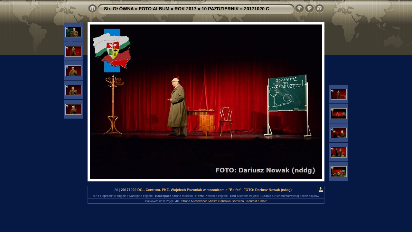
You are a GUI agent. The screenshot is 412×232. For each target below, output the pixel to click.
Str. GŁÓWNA (119, 8)
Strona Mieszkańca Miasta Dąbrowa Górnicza (212, 201)
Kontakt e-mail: (256, 201)
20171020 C (256, 8)
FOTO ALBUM (154, 8)
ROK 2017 (185, 8)
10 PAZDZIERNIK (220, 8)
